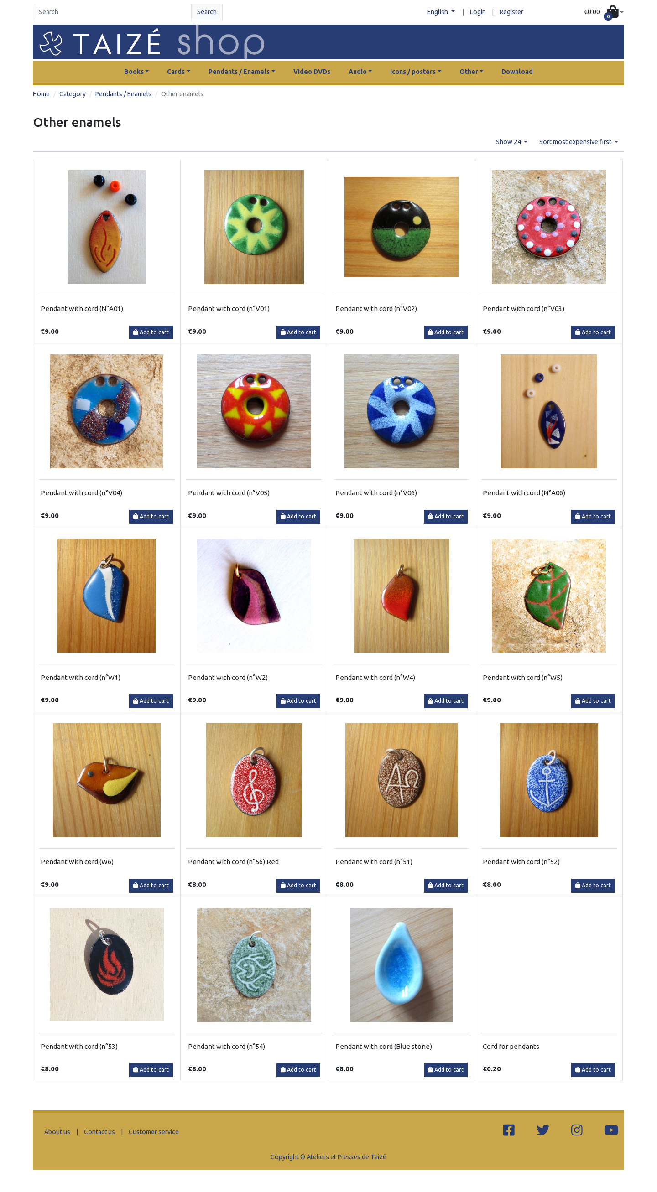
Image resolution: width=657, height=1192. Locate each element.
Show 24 (509, 141)
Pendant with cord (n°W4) (375, 677)
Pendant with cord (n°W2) (228, 677)
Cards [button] (176, 71)
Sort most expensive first (576, 141)
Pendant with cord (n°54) (226, 1046)
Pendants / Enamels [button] (239, 71)
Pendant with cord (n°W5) (523, 677)
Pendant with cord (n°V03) (523, 308)
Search (207, 12)
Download (517, 71)
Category (72, 94)
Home (41, 94)
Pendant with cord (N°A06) (524, 493)
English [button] (438, 12)
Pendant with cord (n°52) (521, 861)
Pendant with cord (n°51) (373, 861)
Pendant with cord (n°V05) (229, 493)
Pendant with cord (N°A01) (82, 308)
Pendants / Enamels (123, 94)
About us (57, 1131)
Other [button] (468, 71)
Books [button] (134, 71)
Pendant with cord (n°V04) (81, 493)
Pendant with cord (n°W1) (80, 677)
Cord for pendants (511, 1046)
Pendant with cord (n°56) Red (233, 861)
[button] (604, 13)
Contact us (99, 1131)
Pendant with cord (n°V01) (229, 308)
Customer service (154, 1131)
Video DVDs (311, 71)
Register (511, 12)
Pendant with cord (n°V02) (376, 308)
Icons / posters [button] (413, 71)
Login (478, 12)
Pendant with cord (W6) (77, 861)
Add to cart (151, 332)
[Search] (112, 12)
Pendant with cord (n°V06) (376, 493)
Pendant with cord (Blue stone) (383, 1046)
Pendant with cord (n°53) (79, 1046)
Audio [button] (358, 71)
